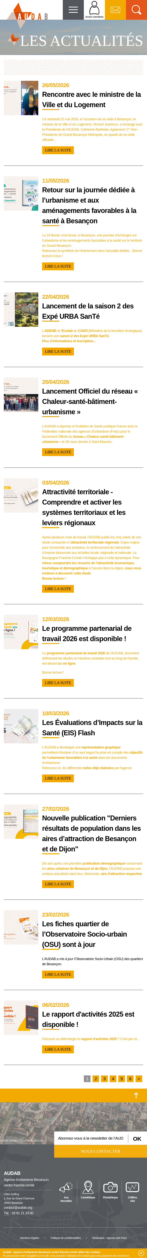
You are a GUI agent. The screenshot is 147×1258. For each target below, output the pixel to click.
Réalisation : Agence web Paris (109, 1237)
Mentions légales (29, 1237)
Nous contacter (100, 1151)
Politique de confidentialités (66, 1237)
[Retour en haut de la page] (136, 1095)
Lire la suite (58, 150)
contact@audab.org (18, 1207)
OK (137, 1138)
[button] (141, 1253)
